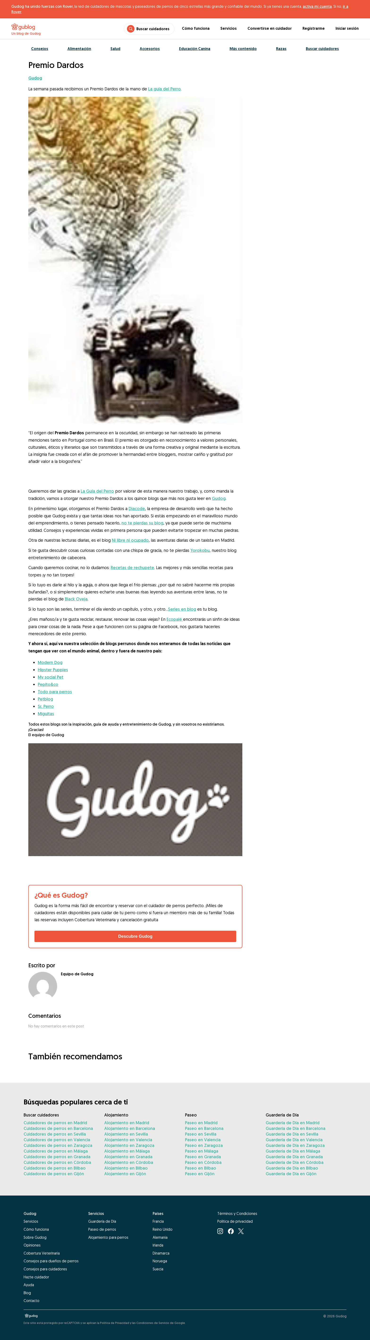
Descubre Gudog (135, 936)
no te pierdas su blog (142, 523)
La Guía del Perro (97, 491)
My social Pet (50, 677)
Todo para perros (55, 691)
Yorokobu (200, 550)
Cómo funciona (196, 28)
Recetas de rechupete (132, 567)
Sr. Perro (46, 706)
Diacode (137, 508)
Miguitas (46, 713)
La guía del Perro (164, 89)
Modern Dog (50, 662)
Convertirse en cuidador (270, 28)
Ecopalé (175, 619)
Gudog (219, 498)
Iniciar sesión (347, 28)
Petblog (45, 699)
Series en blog (182, 609)
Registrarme (314, 28)
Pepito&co (48, 684)
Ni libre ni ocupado (130, 540)
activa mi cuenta (317, 6)
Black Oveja (76, 599)
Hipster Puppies (53, 669)
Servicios (228, 28)
